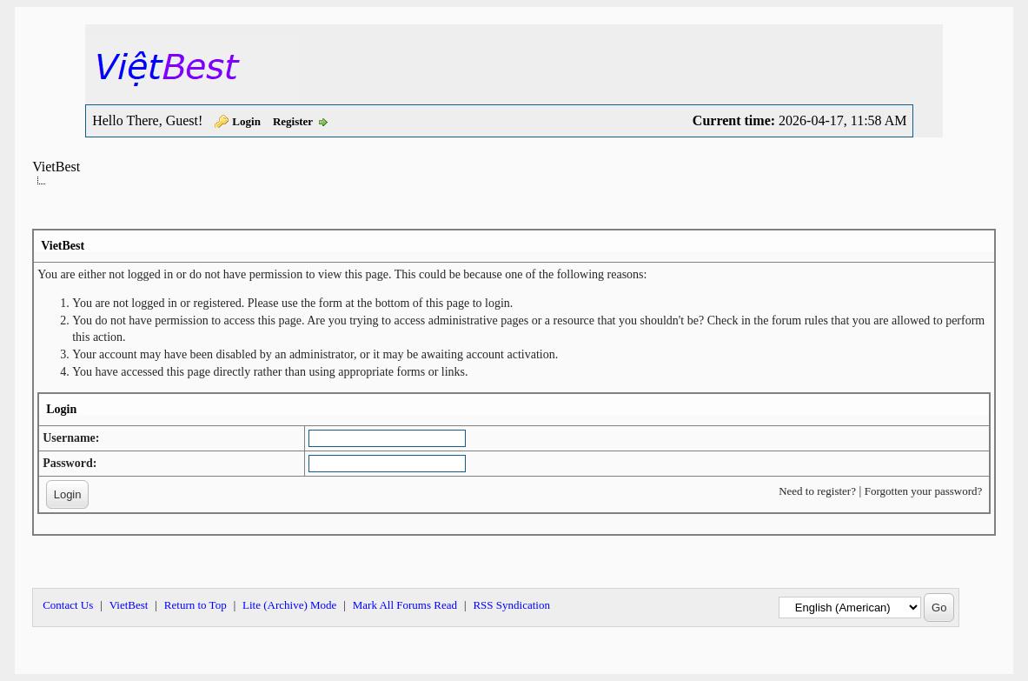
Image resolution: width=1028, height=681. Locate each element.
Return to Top (195, 604)
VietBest (56, 166)
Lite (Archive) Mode (289, 604)
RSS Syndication (511, 604)
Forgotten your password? (924, 490)
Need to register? (817, 490)
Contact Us (68, 604)
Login (246, 121)
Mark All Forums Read (405, 604)
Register (293, 121)
